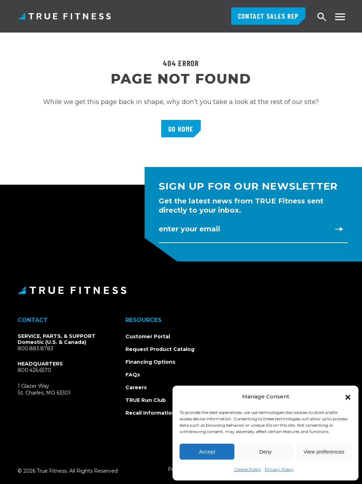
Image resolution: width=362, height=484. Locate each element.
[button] (347, 396)
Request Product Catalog (159, 349)
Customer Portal (147, 336)
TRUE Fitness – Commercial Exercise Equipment (64, 16)
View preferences (324, 452)
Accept (207, 452)
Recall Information (150, 413)
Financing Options (150, 362)
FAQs (132, 374)
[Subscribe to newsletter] (339, 229)
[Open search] (322, 17)
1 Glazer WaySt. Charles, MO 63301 (52, 390)
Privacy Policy (279, 469)
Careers (136, 387)
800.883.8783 (35, 348)
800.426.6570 (34, 370)
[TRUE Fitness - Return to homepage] (181, 290)
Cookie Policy (247, 469)
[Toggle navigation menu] (340, 17)
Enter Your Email (189, 228)
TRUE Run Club (145, 400)
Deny (265, 452)
